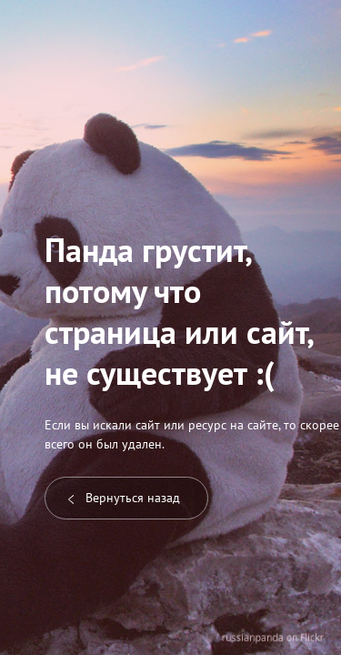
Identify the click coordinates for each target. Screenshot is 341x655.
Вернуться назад (124, 497)
